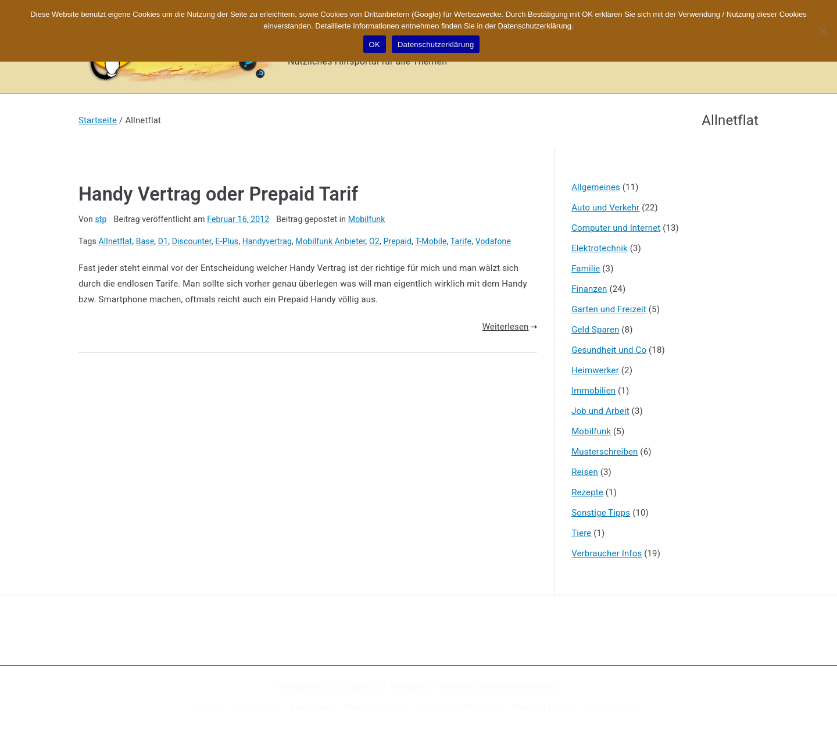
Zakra (489, 686)
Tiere (581, 533)
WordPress (538, 686)
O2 (374, 241)
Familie (585, 268)
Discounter (192, 241)
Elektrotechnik (599, 248)
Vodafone (493, 241)
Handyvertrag (267, 241)
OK (374, 44)
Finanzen (589, 289)
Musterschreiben (604, 451)
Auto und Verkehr (605, 207)
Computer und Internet (615, 228)
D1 (163, 241)
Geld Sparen (595, 329)
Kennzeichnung (373, 707)
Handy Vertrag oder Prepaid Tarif (218, 194)
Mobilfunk (366, 219)
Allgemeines (595, 187)
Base (145, 241)
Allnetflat (116, 241)
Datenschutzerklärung (456, 707)
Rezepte (587, 492)
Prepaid (397, 241)
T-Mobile (430, 241)
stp (100, 219)
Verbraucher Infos (606, 553)
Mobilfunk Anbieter (331, 241)
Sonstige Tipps (600, 513)
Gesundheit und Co (608, 350)
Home (207, 707)
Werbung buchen (544, 707)
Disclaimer (310, 707)
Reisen (584, 472)
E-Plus (226, 241)
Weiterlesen (509, 326)
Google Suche (615, 707)
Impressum (255, 707)
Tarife (460, 241)
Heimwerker (595, 370)
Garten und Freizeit (608, 309)
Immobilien (593, 390)
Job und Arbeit (600, 411)
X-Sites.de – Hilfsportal (386, 686)
